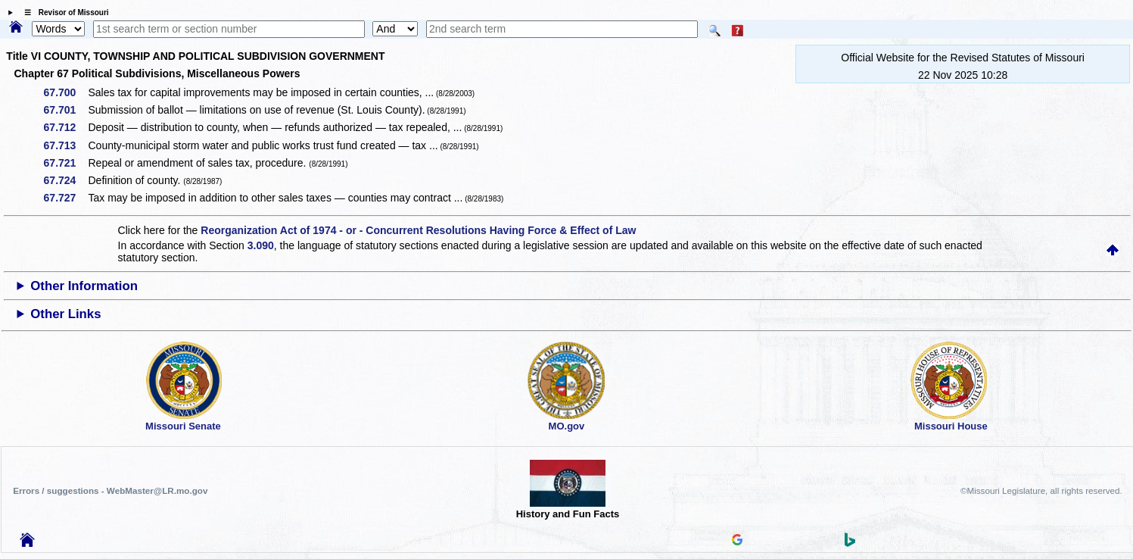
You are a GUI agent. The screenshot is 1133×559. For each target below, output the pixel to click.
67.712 (65, 127)
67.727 (65, 198)
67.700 (65, 92)
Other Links (65, 314)
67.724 (65, 180)
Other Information (84, 286)
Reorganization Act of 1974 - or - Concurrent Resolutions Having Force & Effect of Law (418, 230)
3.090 (260, 245)
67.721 (65, 163)
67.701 (65, 110)
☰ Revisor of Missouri (63, 12)
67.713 (65, 145)
